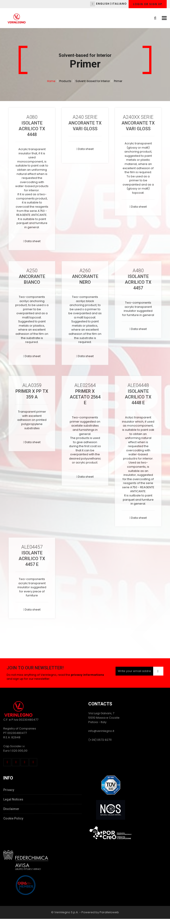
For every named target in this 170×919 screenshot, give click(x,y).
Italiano (119, 4)
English (103, 4)
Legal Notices (13, 799)
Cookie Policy (13, 818)
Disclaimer (11, 809)
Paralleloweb (109, 912)
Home (51, 81)
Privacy (8, 790)
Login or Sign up (147, 4)
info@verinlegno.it (101, 731)
